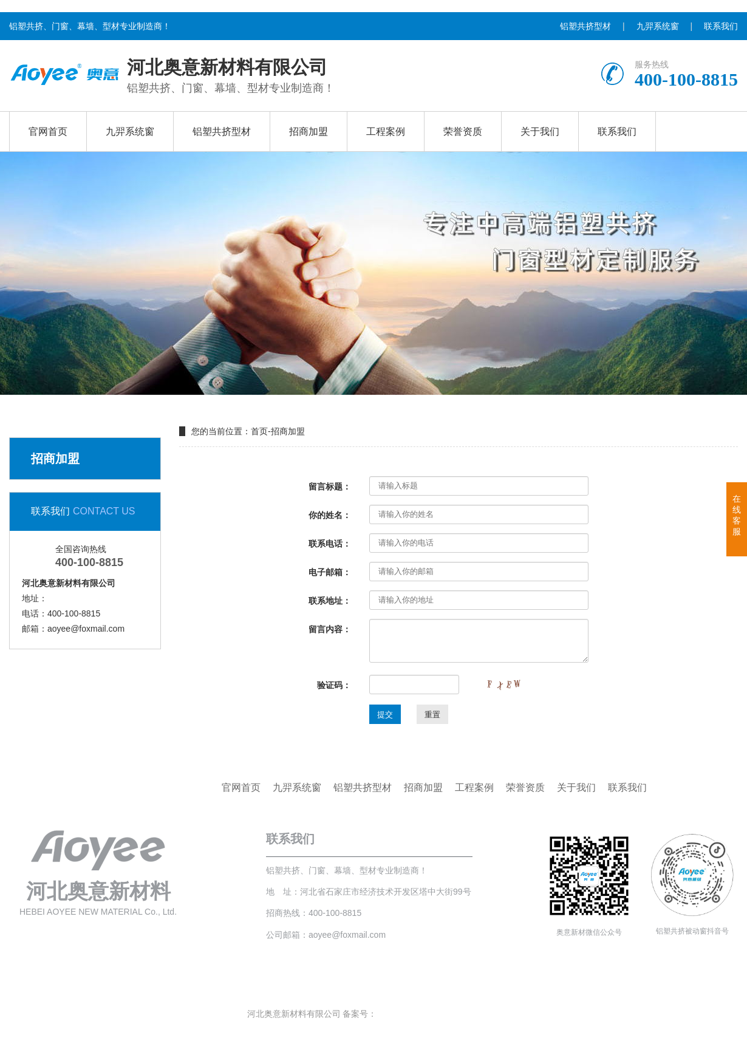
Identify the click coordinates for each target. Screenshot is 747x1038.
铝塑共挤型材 (585, 26)
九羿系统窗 (657, 26)
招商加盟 (308, 131)
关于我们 (539, 131)
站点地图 (483, 1014)
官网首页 (48, 131)
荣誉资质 (462, 131)
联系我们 (721, 26)
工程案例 (385, 131)
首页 (259, 431)
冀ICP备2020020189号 (420, 1014)
